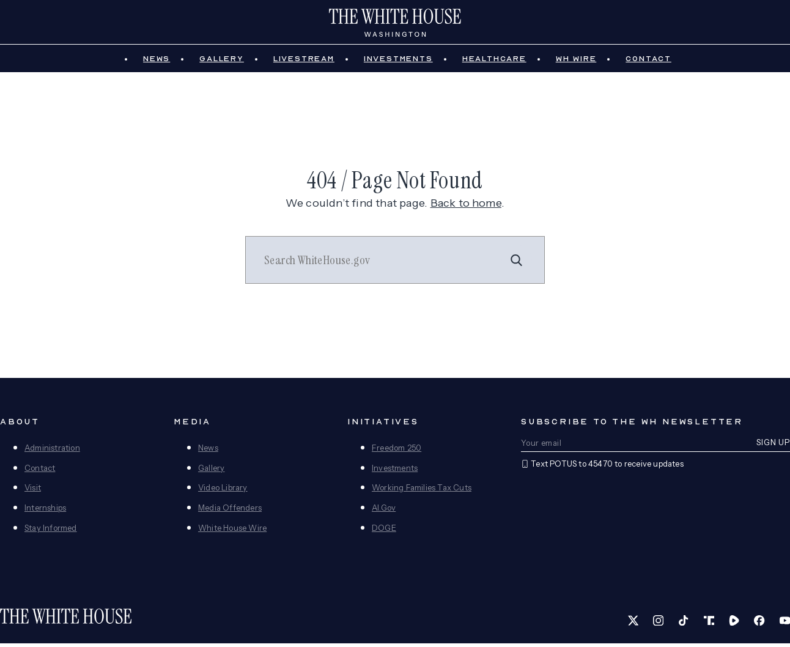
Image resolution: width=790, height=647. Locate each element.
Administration (52, 451)
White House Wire (232, 532)
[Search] (516, 264)
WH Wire (576, 62)
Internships (45, 512)
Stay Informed (50, 532)
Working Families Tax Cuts (421, 492)
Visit (32, 492)
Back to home (465, 206)
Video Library (223, 492)
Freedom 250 (396, 451)
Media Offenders (230, 512)
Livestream (303, 62)
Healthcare (494, 62)
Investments (398, 62)
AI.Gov (384, 512)
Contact (648, 62)
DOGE (384, 532)
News (156, 62)
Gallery (221, 62)
